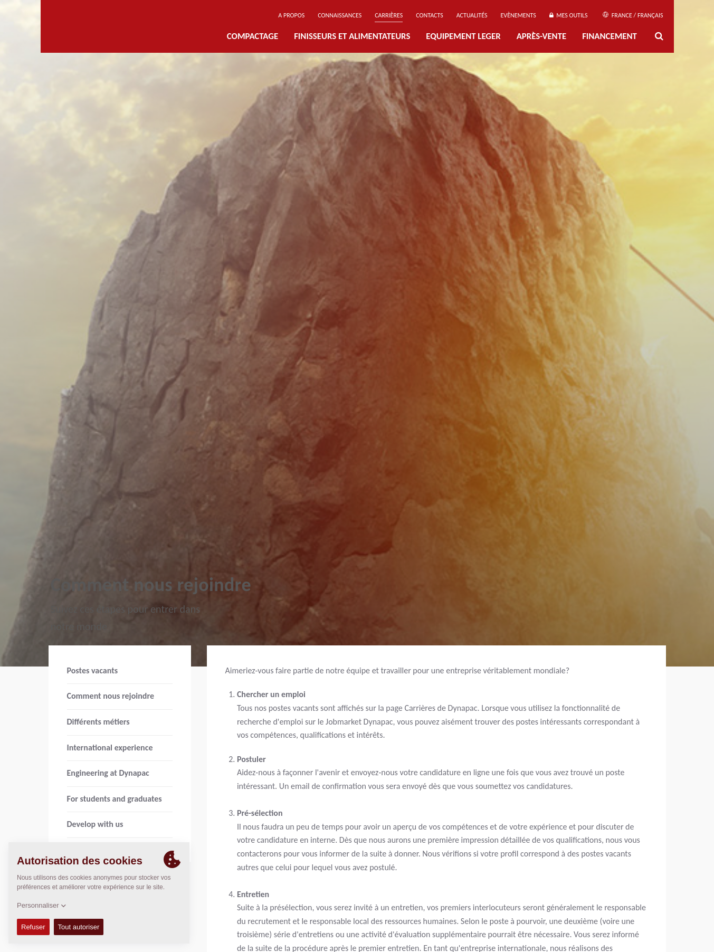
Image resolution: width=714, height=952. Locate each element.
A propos (291, 15)
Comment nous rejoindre (110, 696)
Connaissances (339, 15)
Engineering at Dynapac (108, 773)
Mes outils (568, 15)
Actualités (472, 15)
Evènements (518, 15)
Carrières (389, 15)
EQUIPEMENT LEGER (463, 36)
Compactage (252, 36)
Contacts (429, 15)
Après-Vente (541, 36)
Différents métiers (98, 722)
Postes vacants (92, 670)
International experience (110, 747)
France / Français (633, 15)
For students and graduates (114, 799)
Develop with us (95, 824)
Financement (609, 36)
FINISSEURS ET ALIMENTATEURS (352, 36)
